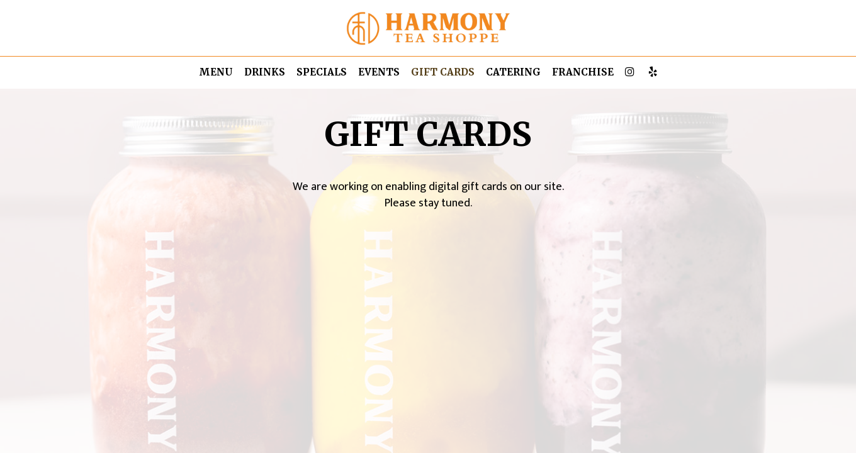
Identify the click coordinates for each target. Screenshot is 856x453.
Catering (513, 72)
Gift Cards (443, 72)
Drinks (264, 72)
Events (379, 72)
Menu (216, 72)
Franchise (583, 72)
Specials (321, 72)
